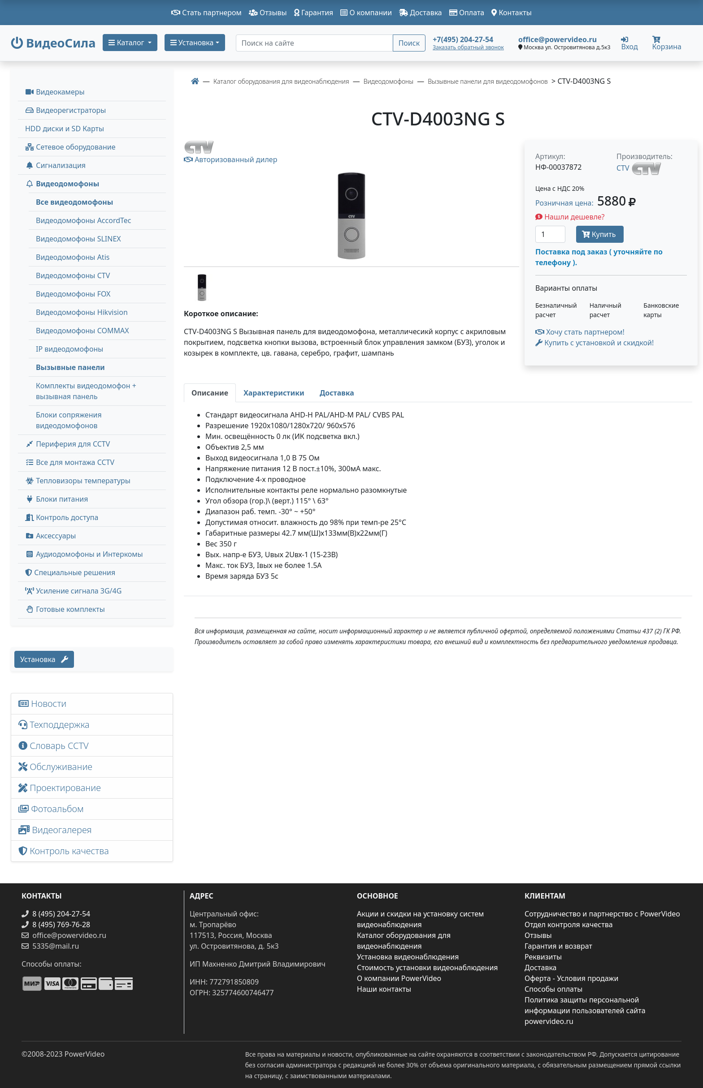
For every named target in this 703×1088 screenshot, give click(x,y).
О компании (366, 12)
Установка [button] (192, 42)
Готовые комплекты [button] (65, 609)
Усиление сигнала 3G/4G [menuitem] (73, 591)
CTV (622, 168)
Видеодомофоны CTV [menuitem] (73, 275)
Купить (600, 234)
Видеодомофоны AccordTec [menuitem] (83, 220)
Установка (44, 659)
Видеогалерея (55, 830)
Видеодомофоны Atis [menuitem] (72, 257)
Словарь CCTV (53, 746)
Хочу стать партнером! (580, 332)
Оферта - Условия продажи (571, 978)
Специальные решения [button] (70, 572)
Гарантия (314, 12)
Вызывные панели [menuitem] (70, 367)
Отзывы (268, 12)
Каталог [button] (127, 42)
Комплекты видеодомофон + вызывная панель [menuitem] (86, 391)
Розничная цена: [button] (585, 203)
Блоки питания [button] (56, 499)
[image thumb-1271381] (202, 287)
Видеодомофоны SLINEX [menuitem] (78, 239)
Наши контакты (384, 989)
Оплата (467, 12)
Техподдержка (54, 724)
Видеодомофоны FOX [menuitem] (73, 294)
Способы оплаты (553, 989)
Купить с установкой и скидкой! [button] (594, 343)
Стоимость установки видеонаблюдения (427, 967)
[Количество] (550, 234)
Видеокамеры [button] (55, 92)
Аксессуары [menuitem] (50, 536)
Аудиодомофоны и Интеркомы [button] (84, 554)
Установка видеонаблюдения (408, 957)
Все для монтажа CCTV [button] (69, 462)
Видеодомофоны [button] (62, 184)
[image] (351, 215)
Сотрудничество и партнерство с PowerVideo (602, 914)
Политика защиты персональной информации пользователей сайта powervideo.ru (585, 1010)
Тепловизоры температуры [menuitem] (77, 481)
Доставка (420, 12)
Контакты (511, 12)
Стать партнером (206, 12)
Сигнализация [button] (55, 165)
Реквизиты (543, 957)
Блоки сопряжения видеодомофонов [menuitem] (69, 420)
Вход (629, 43)
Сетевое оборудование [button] (70, 147)
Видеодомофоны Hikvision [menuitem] (82, 312)
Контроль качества (65, 851)
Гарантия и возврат (558, 946)
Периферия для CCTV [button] (67, 444)
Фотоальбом (51, 809)
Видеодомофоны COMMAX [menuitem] (82, 330)
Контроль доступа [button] (61, 517)
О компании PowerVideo (399, 978)
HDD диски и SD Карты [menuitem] (64, 128)
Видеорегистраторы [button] (65, 110)
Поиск (409, 43)
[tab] (210, 392)
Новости (42, 703)
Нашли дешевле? (570, 217)
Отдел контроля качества (569, 924)
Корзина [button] (666, 44)
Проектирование (59, 788)
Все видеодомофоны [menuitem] (74, 202)
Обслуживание (55, 767)
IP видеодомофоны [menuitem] (69, 349)
